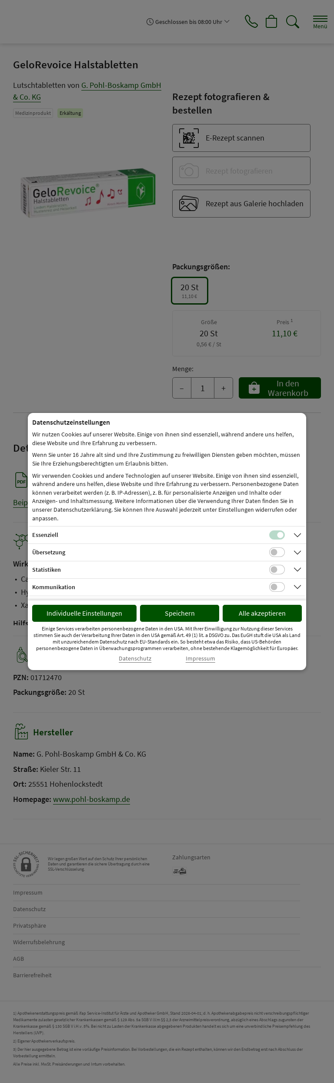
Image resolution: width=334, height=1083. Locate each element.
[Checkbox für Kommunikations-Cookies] (277, 587)
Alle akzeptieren (262, 613)
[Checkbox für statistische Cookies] (277, 569)
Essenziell (45, 535)
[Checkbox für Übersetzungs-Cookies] (277, 552)
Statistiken (46, 569)
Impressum (200, 658)
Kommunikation (53, 587)
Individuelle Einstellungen (84, 613)
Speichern (180, 613)
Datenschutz (135, 658)
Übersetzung (48, 552)
